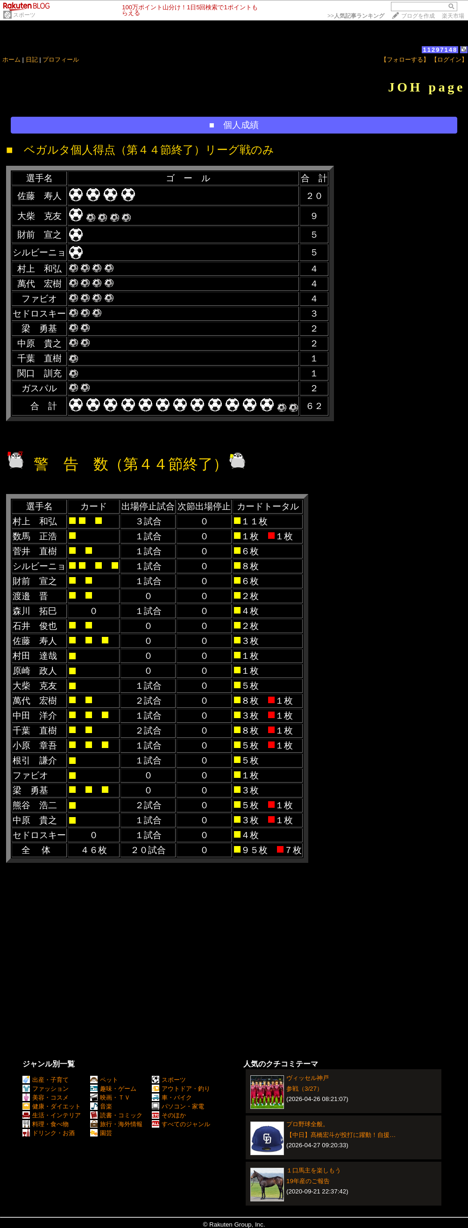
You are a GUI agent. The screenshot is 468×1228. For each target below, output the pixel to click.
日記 (32, 59)
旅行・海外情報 (116, 1124)
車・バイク (172, 1097)
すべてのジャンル (181, 1124)
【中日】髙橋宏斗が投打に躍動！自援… (341, 1134)
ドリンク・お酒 (48, 1132)
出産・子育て (45, 1079)
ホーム (11, 59)
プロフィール (61, 59)
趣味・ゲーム (113, 1088)
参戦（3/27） (304, 1088)
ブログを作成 (418, 16)
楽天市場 (453, 16)
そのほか (169, 1115)
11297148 (440, 49)
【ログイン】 (449, 59)
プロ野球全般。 (307, 1124)
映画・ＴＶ (110, 1097)
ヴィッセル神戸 (307, 1077)
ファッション (45, 1088)
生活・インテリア (51, 1115)
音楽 (101, 1106)
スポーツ (24, 15)
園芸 (101, 1132)
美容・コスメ (45, 1097)
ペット (104, 1079)
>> (355, 16)
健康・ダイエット (51, 1106)
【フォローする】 (405, 59)
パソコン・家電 (178, 1106)
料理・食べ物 (45, 1124)
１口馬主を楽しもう (313, 1170)
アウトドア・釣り (181, 1088)
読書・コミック (116, 1115)
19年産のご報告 (308, 1181)
